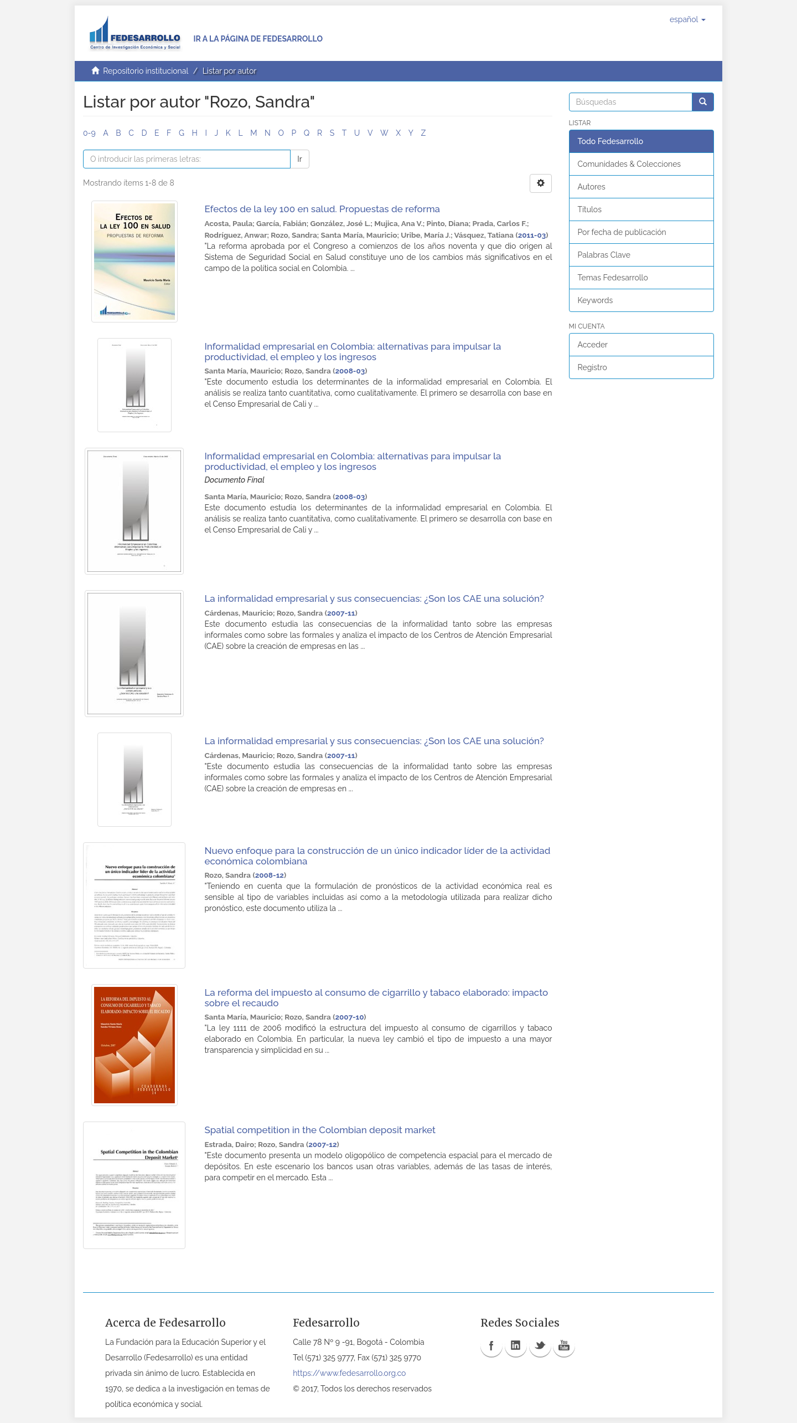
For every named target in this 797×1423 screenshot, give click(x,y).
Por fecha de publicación (622, 232)
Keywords (595, 300)
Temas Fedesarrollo (613, 277)
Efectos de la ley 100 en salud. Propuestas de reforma (322, 208)
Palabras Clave (604, 254)
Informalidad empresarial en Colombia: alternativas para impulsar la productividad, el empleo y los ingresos (352, 351)
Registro (592, 367)
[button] (687, 19)
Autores (591, 186)
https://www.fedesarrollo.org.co (349, 1373)
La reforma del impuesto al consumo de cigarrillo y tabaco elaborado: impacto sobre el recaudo (376, 998)
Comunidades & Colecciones (629, 164)
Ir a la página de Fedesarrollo (258, 38)
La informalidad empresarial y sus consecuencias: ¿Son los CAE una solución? (374, 598)
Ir (299, 159)
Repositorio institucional (145, 70)
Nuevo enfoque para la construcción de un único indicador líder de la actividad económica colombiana (377, 856)
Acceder (593, 344)
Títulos (590, 209)
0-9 (89, 133)
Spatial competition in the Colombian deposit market (320, 1129)
